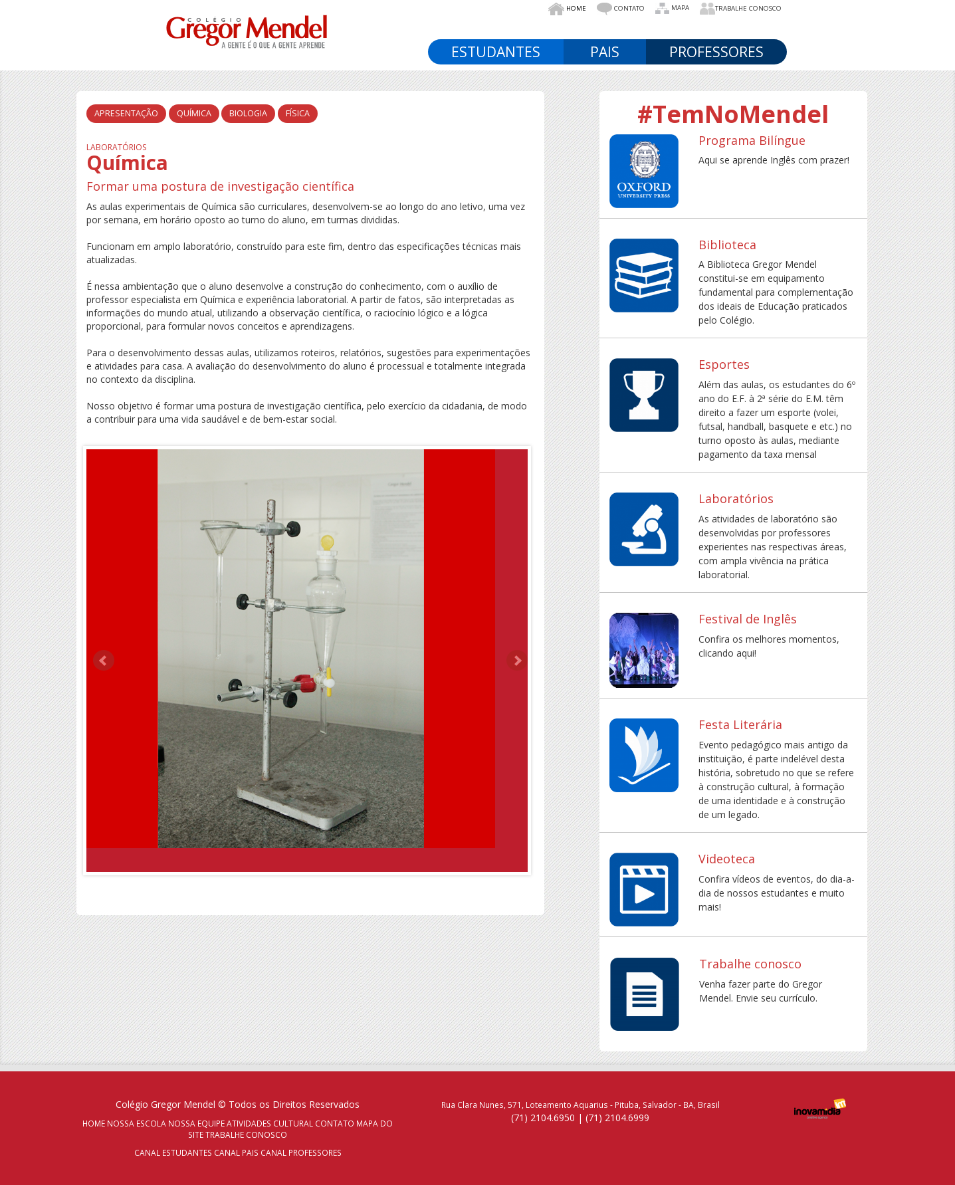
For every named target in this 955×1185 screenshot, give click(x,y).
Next (517, 660)
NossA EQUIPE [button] (586, 28)
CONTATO (334, 1123)
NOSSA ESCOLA (136, 1123)
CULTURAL (293, 1123)
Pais (604, 52)
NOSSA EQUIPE (196, 1123)
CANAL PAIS (236, 1152)
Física (298, 113)
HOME (93, 1123)
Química (194, 113)
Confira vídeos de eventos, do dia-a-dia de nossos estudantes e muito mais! (776, 893)
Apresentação (126, 113)
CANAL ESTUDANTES (173, 1152)
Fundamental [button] (674, 28)
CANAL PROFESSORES (301, 1152)
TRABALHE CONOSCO (246, 1134)
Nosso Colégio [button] (494, 28)
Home (567, 9)
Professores (716, 52)
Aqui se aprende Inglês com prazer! (773, 160)
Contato (621, 9)
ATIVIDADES (249, 1123)
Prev (103, 660)
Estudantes (495, 52)
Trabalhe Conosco (741, 9)
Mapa (672, 8)
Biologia (248, 113)
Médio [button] (746, 28)
